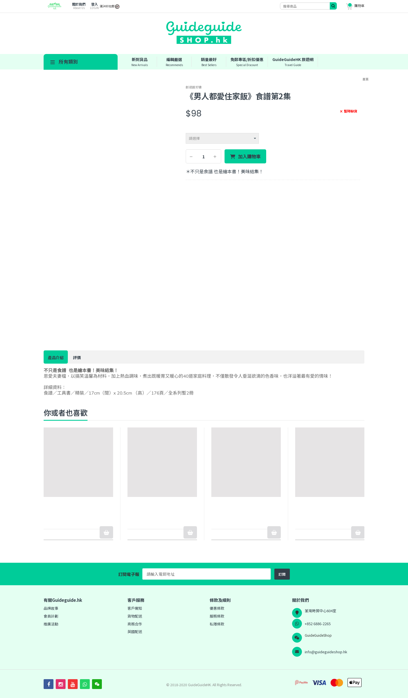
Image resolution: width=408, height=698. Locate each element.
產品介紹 (56, 357)
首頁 (365, 79)
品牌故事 (51, 608)
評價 (77, 357)
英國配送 (134, 631)
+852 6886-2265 (318, 623)
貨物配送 (134, 616)
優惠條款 (217, 608)
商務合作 (134, 624)
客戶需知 (134, 608)
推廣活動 (51, 624)
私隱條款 (217, 624)
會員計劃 (51, 616)
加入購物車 (249, 157)
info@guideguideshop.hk (326, 651)
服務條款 (217, 616)
